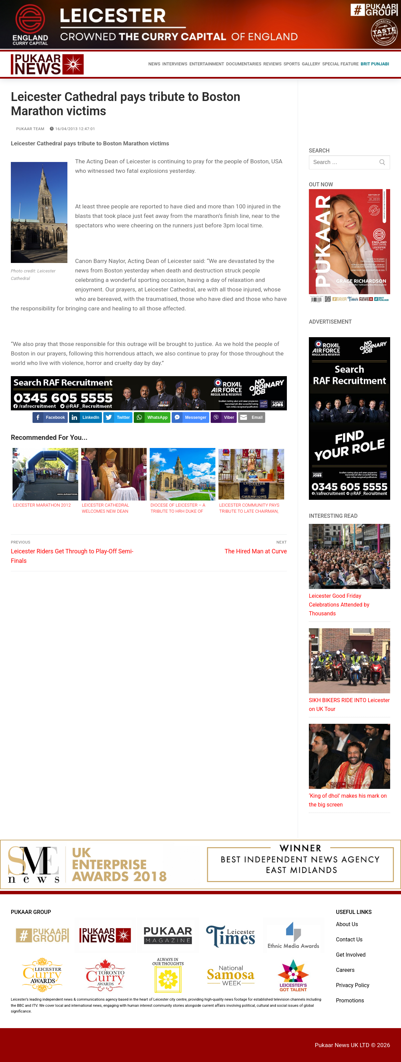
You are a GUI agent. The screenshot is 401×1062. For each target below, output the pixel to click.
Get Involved (351, 955)
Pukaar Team (27, 128)
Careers (345, 970)
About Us (347, 924)
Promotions (350, 1000)
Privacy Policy (353, 985)
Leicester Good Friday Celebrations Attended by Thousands (339, 605)
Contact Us (349, 939)
